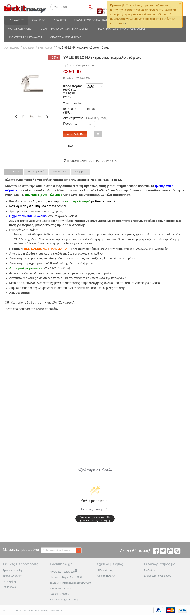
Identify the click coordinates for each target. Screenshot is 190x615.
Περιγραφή (13, 171)
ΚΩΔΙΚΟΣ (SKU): (69, 111)
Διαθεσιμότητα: (73, 118)
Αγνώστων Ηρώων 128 (64, 571)
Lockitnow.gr (55, 610)
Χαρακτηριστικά (36, 171)
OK (125, 23)
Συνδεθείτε (149, 570)
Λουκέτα (60, 20)
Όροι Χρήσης (10, 581)
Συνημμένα (80, 171)
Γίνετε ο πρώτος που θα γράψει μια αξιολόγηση (95, 518)
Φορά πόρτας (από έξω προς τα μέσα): (72, 91)
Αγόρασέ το (75, 133)
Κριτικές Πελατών (106, 575)
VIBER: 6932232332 (61, 588)
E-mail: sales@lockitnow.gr (64, 599)
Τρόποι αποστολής (13, 570)
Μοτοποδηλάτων (20, 28)
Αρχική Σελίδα (11, 47)
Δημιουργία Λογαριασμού (157, 575)
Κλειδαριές (16, 20)
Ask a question (72, 103)
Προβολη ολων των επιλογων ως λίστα (92, 160)
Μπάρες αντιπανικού (65, 37)
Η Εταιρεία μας (105, 570)
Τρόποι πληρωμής (12, 575)
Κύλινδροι (39, 20)
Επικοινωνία (9, 587)
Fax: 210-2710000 (60, 594)
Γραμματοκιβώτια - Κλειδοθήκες (98, 20)
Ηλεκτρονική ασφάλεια (25, 37)
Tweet (71, 145)
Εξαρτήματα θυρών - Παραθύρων (65, 28)
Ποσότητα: (70, 123)
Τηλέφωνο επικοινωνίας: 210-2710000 (70, 582)
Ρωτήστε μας (59, 171)
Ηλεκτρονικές (45, 47)
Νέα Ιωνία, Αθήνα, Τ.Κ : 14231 (66, 577)
